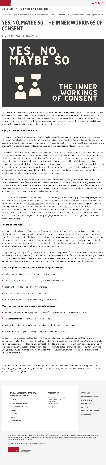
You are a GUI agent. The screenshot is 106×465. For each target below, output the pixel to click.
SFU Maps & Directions (89, 396)
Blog (54, 15)
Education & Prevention (41, 15)
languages (67, 206)
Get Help (13, 400)
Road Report (86, 404)
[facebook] (48, 407)
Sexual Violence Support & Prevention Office (27, 9)
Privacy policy (25, 443)
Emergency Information (90, 411)
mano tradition (34, 203)
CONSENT (62, 15)
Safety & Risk (86, 393)
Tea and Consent (83, 112)
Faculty (13, 410)
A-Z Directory (86, 414)
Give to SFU (85, 407)
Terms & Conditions (14, 443)
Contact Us (14, 417)
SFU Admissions (87, 400)
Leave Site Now (15, 421)
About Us (13, 414)
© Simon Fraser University (38, 443)
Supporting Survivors (18, 403)
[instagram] (52, 407)
